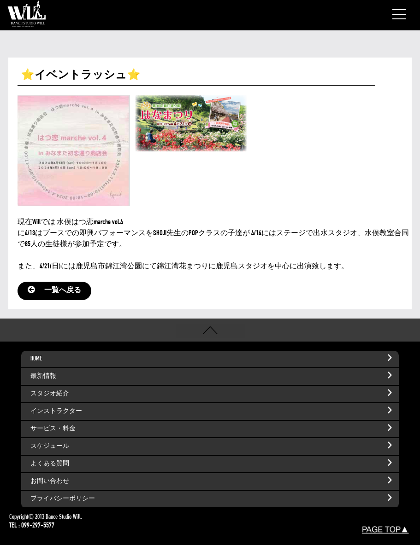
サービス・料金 (212, 427)
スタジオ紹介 (212, 392)
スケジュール (212, 445)
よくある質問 (212, 462)
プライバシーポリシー (212, 497)
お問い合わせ (212, 480)
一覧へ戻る (54, 291)
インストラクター (212, 410)
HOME (212, 357)
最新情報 (212, 375)
